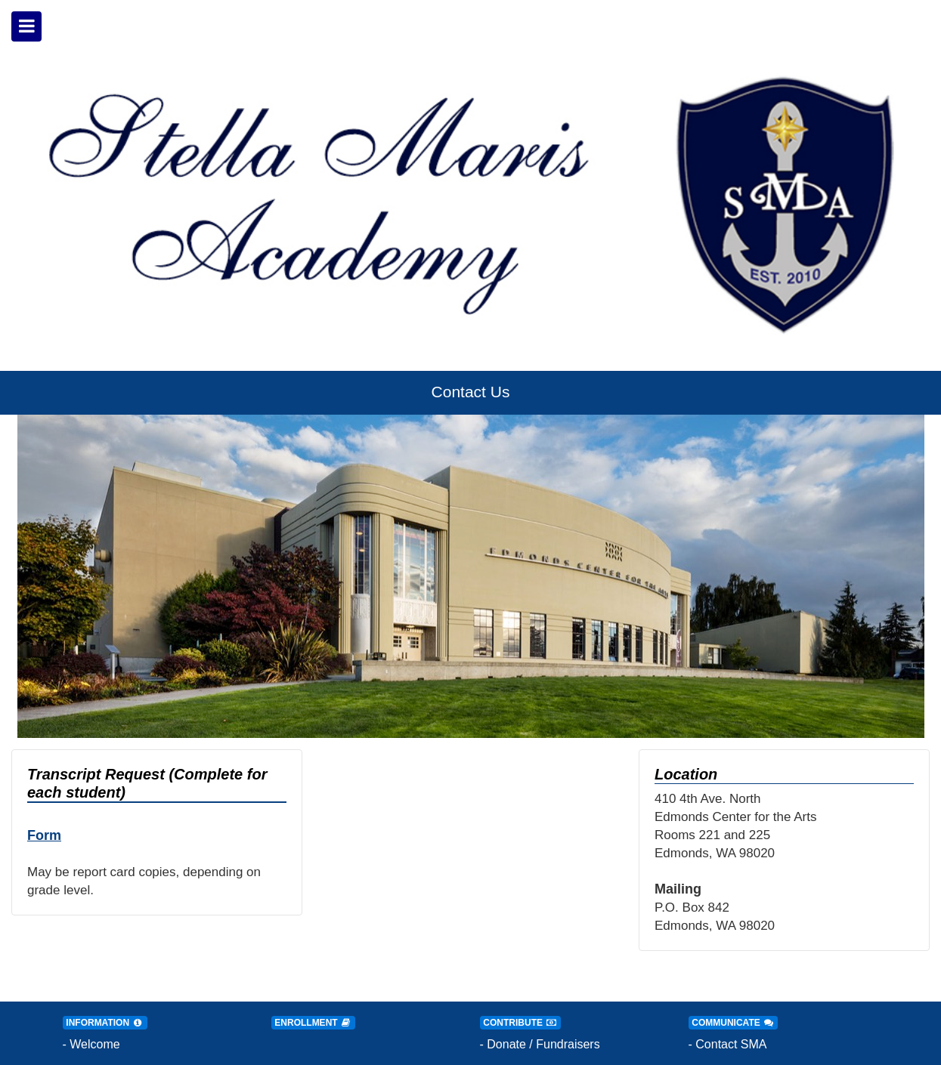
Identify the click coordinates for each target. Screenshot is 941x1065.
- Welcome (91, 1044)
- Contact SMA (728, 1044)
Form (44, 835)
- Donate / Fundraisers (540, 1044)
